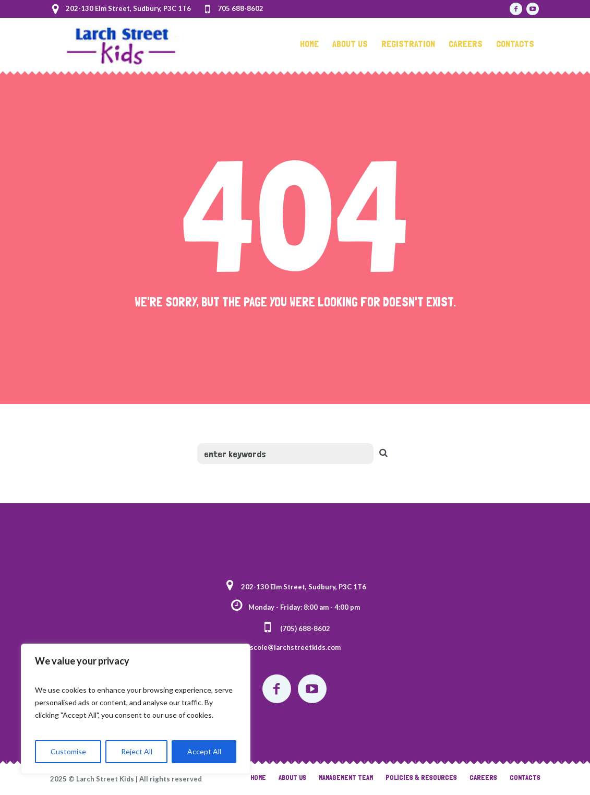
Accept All (204, 751)
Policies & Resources (421, 777)
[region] (135, 709)
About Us (292, 777)
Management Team (346, 777)
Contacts (525, 777)
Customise (68, 751)
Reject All (136, 751)
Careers (483, 777)
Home (258, 777)
